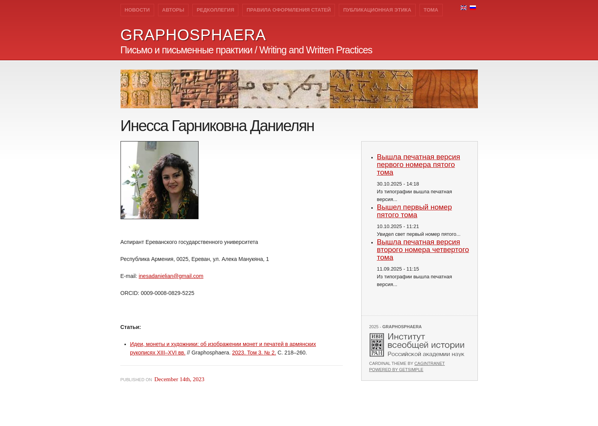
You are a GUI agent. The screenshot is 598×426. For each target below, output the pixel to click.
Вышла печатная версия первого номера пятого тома (418, 164)
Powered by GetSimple (396, 369)
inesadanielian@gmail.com (171, 276)
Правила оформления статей (288, 10)
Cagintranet (430, 363)
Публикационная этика (377, 10)
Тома (431, 10)
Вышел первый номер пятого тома (414, 211)
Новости (137, 10)
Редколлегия (215, 10)
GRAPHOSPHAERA (194, 34)
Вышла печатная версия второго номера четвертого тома (423, 249)
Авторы (173, 10)
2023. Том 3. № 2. (254, 352)
